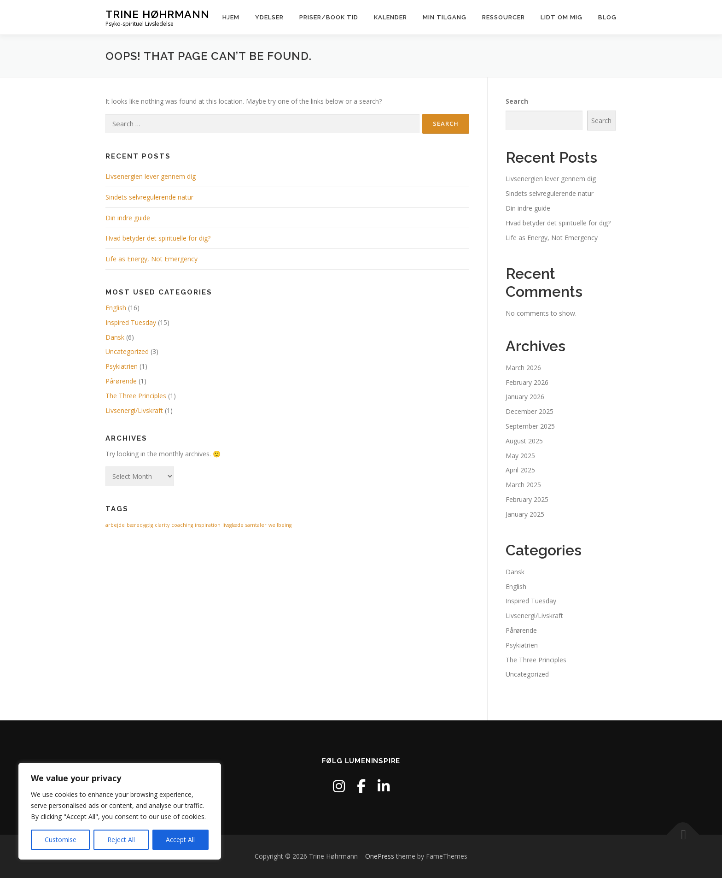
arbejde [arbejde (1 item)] (115, 525)
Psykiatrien (121, 366)
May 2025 (520, 455)
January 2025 (525, 514)
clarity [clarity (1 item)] (162, 525)
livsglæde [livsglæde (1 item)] (233, 525)
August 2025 (524, 440)
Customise (60, 839)
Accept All (180, 839)
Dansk (114, 337)
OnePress (379, 856)
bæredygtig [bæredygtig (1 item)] (140, 525)
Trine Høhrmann (157, 14)
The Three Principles (135, 395)
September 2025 (530, 426)
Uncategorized (127, 351)
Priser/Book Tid (328, 17)
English (115, 307)
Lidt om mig (561, 17)
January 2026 (525, 396)
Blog (607, 17)
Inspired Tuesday (130, 322)
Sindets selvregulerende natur (149, 197)
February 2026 (527, 382)
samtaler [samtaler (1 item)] (256, 525)
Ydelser (269, 17)
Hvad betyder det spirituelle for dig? (157, 238)
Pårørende (121, 381)
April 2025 (520, 470)
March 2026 (523, 367)
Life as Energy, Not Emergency (151, 258)
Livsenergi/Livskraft (134, 410)
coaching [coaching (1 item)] (182, 525)
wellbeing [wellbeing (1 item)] (279, 525)
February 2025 (527, 499)
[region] (119, 811)
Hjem (230, 17)
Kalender (390, 17)
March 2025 (523, 484)
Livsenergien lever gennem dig (150, 176)
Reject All (121, 839)
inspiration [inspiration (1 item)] (208, 525)
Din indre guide (127, 217)
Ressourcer (503, 17)
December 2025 (529, 411)
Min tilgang (444, 17)
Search (517, 101)
